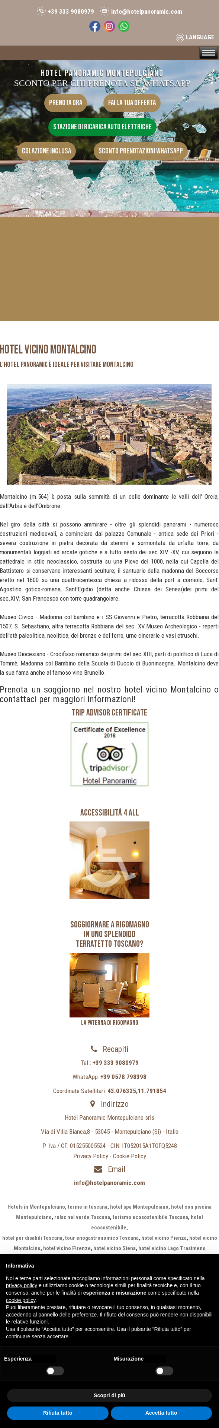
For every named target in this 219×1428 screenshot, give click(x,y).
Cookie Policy (129, 1156)
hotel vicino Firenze (67, 1248)
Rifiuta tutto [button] (58, 1413)
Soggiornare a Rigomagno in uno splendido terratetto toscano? (109, 934)
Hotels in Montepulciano (36, 1206)
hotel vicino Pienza (164, 1238)
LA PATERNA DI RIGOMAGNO (109, 1023)
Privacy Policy (90, 1156)
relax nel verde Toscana (82, 1217)
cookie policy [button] (20, 1300)
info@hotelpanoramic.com (146, 11)
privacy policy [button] (21, 1285)
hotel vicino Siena (114, 1248)
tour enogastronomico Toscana (102, 1238)
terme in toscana (87, 1206)
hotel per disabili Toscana (32, 1238)
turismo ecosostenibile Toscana (150, 1217)
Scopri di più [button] (109, 1395)
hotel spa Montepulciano (139, 1206)
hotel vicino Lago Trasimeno (172, 1248)
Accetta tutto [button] (161, 1413)
